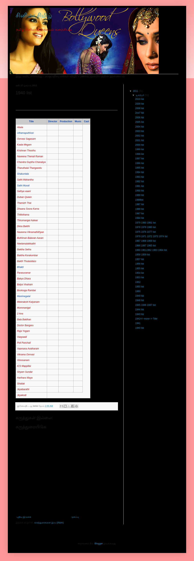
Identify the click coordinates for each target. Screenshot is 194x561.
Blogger (99, 543)
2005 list (139, 122)
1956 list (139, 263)
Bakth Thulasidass (26, 261)
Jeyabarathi (23, 389)
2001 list (139, 140)
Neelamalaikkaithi (26, 243)
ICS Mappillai (24, 366)
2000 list (139, 145)
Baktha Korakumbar (27, 255)
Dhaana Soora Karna (28, 208)
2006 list (139, 117)
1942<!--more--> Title (146, 318)
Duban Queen (24, 197)
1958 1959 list (142, 254)
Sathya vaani (24, 191)
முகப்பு (75, 517)
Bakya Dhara (24, 278)
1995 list (139, 167)
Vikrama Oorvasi (25, 354)
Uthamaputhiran (25, 133)
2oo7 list (139, 112)
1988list (139, 199)
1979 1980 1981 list (145, 222)
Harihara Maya (25, 377)
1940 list (139, 328)
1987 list (139, 204)
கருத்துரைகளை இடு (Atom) (49, 522)
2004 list (139, 126)
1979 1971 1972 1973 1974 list (151, 236)
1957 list (139, 259)
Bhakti (20, 267)
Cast (86, 121)
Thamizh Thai (24, 203)
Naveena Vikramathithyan (30, 232)
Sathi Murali (23, 185)
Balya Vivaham (25, 284)
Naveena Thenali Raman (30, 156)
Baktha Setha (24, 249)
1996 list (139, 163)
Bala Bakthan (24, 319)
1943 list (139, 314)
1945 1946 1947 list (145, 305)
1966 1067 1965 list (145, 245)
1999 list (139, 149)
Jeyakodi (21, 395)
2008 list (139, 108)
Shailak (21, 383)
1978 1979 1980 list (145, 227)
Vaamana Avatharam (28, 348)
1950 (138, 291)
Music (78, 121)
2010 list (139, 99)
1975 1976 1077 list (145, 232)
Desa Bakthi (23, 226)
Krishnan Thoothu (26, 150)
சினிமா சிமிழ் (34, 15)
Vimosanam (23, 360)
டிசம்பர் (140, 95)
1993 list (139, 177)
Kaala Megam (24, 144)
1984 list (139, 218)
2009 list (139, 103)
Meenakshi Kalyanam (28, 302)
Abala (20, 127)
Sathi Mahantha (25, 179)
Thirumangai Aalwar (27, 220)
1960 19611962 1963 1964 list (151, 250)
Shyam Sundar (25, 372)
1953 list (139, 277)
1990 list (139, 190)
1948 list (139, 300)
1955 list (139, 268)
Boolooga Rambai (26, 290)
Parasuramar (24, 272)
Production (66, 121)
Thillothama (23, 214)
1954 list (139, 273)
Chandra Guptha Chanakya (31, 162)
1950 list (139, 286)
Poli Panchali (24, 342)
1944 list (139, 309)
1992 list (139, 181)
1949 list (139, 295)
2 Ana (20, 313)
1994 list (139, 172)
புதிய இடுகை (24, 517)
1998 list (139, 154)
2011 (136, 91)
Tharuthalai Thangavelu (29, 168)
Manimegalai (23, 296)
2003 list (139, 131)
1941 (138, 323)
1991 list (139, 186)
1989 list (139, 195)
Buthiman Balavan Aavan (30, 238)
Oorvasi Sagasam (26, 138)
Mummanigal (24, 307)
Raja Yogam (23, 331)
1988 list (139, 209)
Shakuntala (23, 173)
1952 (138, 282)
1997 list (139, 158)
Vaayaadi (22, 337)
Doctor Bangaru (25, 325)
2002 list (139, 135)
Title (31, 121)
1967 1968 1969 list (145, 241)
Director (52, 121)
